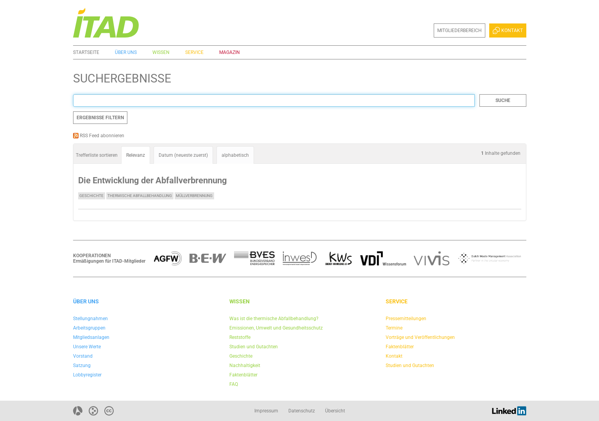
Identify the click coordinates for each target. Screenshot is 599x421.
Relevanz (135, 155)
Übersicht (335, 411)
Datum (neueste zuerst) (183, 155)
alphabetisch (235, 155)
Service (194, 52)
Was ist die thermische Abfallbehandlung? (273, 318)
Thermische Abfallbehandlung (139, 195)
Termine (394, 328)
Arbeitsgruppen (89, 328)
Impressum (266, 411)
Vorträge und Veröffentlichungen (420, 337)
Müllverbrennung (194, 195)
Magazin (229, 52)
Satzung (82, 365)
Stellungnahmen (90, 318)
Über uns (126, 52)
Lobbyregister (87, 375)
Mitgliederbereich (459, 30)
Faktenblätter (243, 375)
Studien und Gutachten (253, 346)
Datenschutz (301, 411)
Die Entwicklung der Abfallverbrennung (152, 180)
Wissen (161, 52)
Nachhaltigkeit (244, 365)
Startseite (86, 52)
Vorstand (83, 356)
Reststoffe (239, 337)
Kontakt (507, 30)
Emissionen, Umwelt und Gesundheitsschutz (276, 328)
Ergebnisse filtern (100, 117)
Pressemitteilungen (406, 318)
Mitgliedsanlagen (91, 337)
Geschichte (91, 195)
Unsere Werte (87, 346)
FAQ (233, 384)
